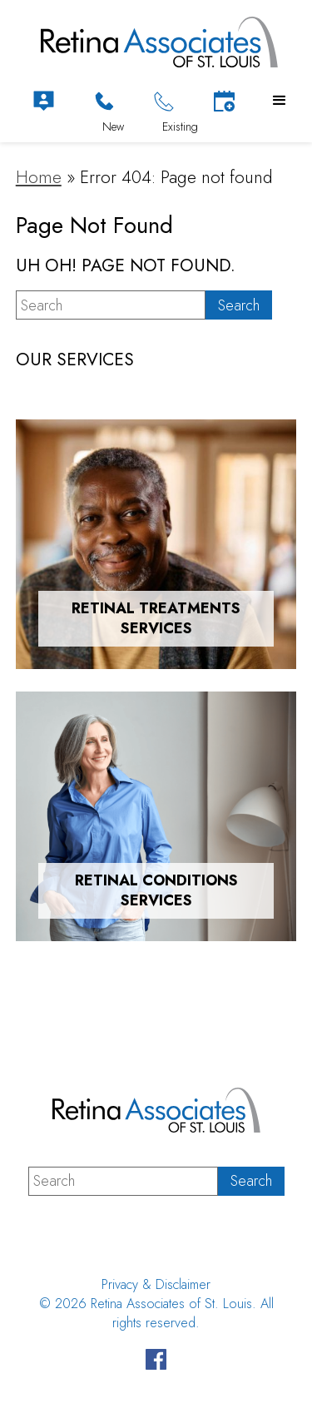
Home (39, 177)
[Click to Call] (104, 101)
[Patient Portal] (43, 101)
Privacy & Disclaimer (156, 1284)
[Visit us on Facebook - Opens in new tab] (156, 1362)
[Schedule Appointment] (224, 101)
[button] (280, 101)
